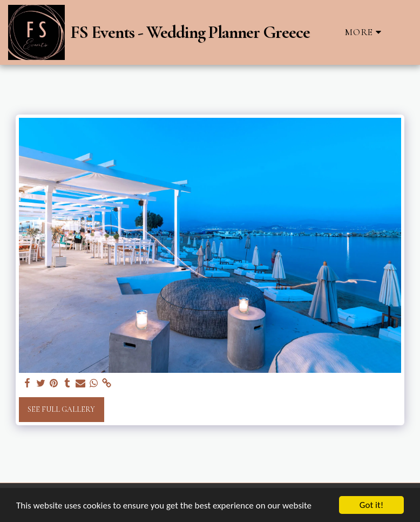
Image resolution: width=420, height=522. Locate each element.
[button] (403, 32)
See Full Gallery (61, 409)
